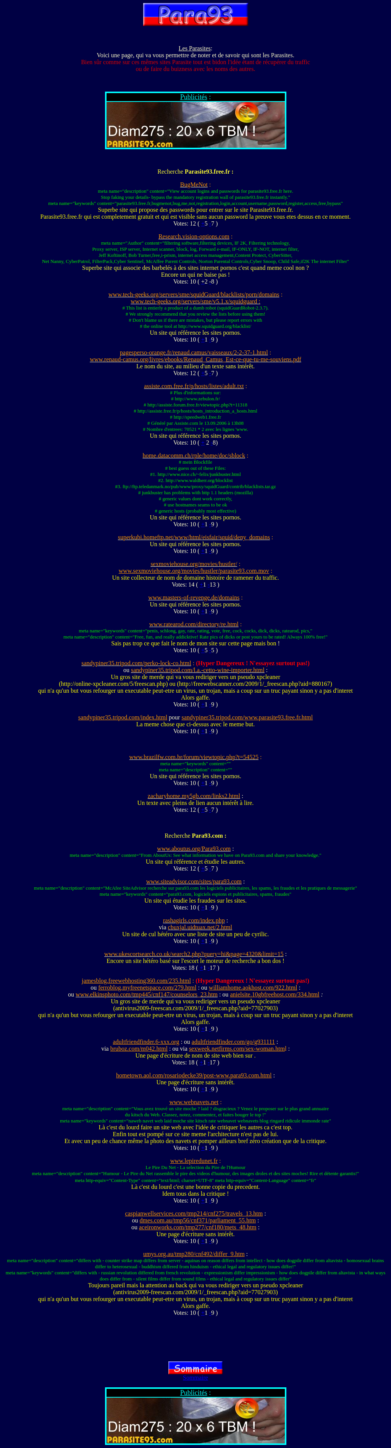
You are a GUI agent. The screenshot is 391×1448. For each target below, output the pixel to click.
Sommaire (195, 1377)
